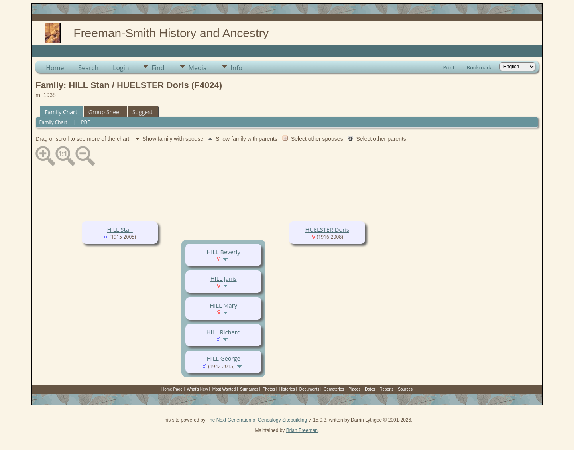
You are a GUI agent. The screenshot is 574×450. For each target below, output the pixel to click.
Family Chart (61, 112)
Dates (370, 389)
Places (354, 389)
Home (55, 67)
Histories (287, 389)
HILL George (223, 358)
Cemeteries (334, 389)
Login (121, 67)
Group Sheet (104, 112)
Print (448, 67)
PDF (85, 122)
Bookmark (479, 67)
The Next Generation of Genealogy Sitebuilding (257, 420)
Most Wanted (224, 389)
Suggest (142, 112)
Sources (405, 389)
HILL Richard (223, 332)
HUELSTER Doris (327, 229)
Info (236, 67)
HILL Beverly (223, 252)
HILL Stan (120, 229)
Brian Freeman (302, 430)
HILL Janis (223, 278)
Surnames (249, 389)
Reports (386, 389)
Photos (269, 389)
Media (198, 67)
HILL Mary (223, 305)
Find (158, 67)
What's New (197, 389)
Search (88, 67)
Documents (309, 389)
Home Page (172, 389)
